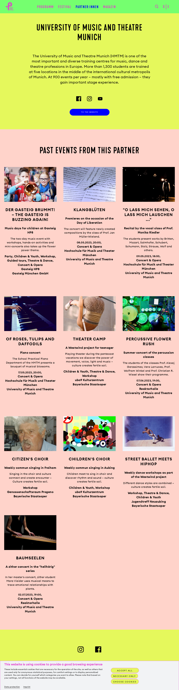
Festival (64, 7)
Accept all (125, 670)
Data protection (12, 687)
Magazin (109, 7)
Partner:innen (87, 7)
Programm (45, 7)
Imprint (26, 687)
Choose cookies (125, 681)
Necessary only (124, 676)
